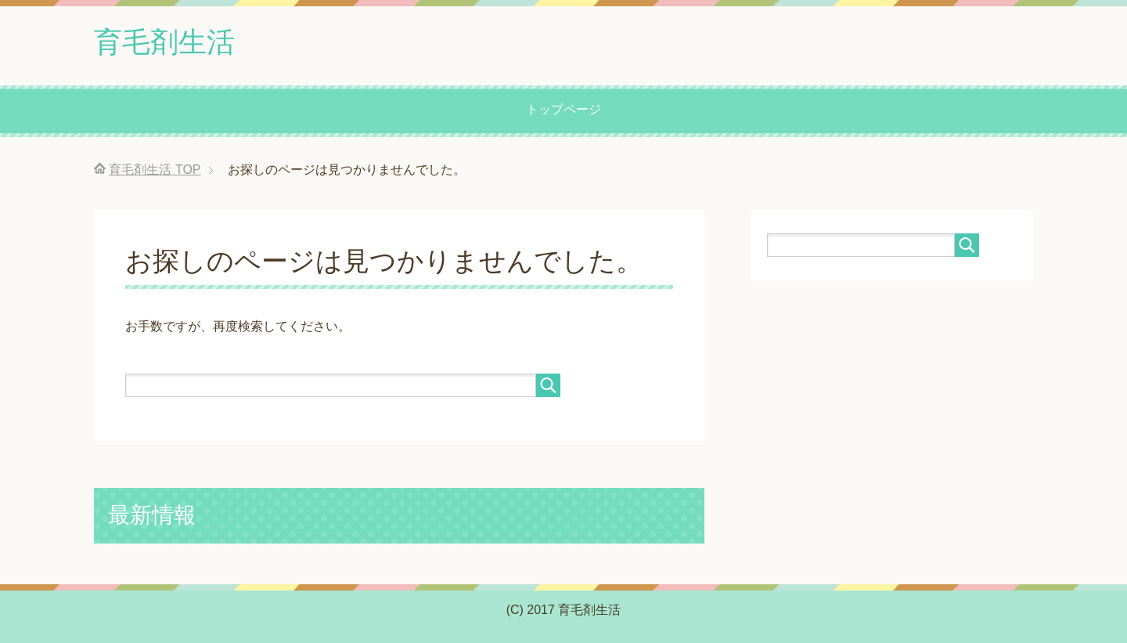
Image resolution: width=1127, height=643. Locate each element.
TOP (154, 169)
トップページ (563, 109)
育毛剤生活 (164, 42)
